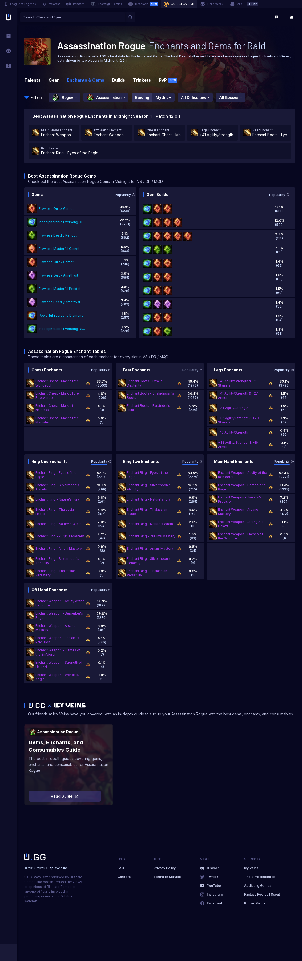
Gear (54, 80)
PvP (168, 80)
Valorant (51, 4)
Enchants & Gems (85, 80)
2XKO (244, 4)
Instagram (215, 894)
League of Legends (19, 4)
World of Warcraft (179, 4)
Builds (118, 80)
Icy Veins (251, 868)
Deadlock (143, 4)
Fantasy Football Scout (262, 894)
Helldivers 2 (212, 4)
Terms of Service (167, 877)
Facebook (215, 903)
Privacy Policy (165, 868)
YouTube (214, 886)
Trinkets (142, 80)
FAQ (121, 868)
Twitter (212, 877)
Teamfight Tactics (106, 4)
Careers (124, 877)
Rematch (75, 4)
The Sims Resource (259, 877)
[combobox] (72, 17)
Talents (32, 80)
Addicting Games (257, 886)
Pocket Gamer (255, 903)
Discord (213, 868)
